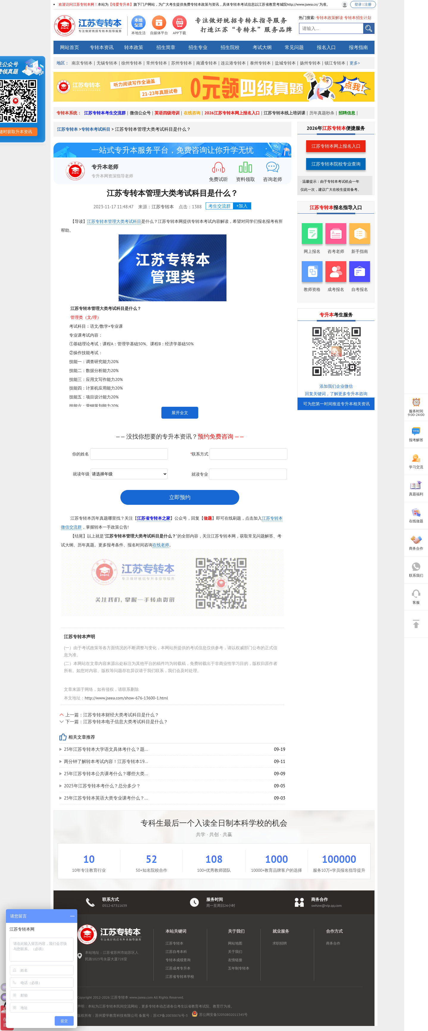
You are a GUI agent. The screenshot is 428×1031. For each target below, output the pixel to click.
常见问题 (294, 47)
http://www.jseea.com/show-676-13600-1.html (126, 698)
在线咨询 (192, 113)
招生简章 (165, 47)
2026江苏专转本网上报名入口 (232, 113)
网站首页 (69, 47)
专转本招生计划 (357, 17)
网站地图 (235, 943)
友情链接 (235, 960)
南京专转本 (82, 63)
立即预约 (180, 497)
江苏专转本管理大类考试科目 (114, 221)
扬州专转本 (310, 63)
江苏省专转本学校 (180, 976)
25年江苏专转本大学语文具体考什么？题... (106, 749)
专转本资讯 (102, 47)
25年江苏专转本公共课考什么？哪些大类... (106, 773)
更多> (355, 63)
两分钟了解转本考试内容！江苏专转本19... (106, 761)
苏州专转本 (181, 63)
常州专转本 (156, 63)
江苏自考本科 (176, 951)
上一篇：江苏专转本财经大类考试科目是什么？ (112, 715)
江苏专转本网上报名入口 (336, 146)
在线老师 (160, 545)
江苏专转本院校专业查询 (336, 164)
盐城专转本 (285, 63)
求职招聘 (280, 943)
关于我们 (235, 951)
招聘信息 (347, 113)
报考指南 (358, 47)
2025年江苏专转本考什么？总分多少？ (102, 786)
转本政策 (133, 47)
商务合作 (333, 943)
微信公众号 (140, 113)
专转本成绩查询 (178, 960)
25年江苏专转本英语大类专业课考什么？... (106, 798)
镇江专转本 (335, 63)
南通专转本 (206, 63)
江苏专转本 (68, 129)
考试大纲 (262, 47)
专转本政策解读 (329, 17)
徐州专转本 (131, 63)
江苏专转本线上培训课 (284, 113)
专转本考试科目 (95, 129)
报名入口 (326, 47)
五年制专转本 (238, 968)
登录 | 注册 (363, 4)
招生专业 (197, 47)
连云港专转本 (233, 63)
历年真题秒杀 (321, 113)
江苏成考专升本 (178, 968)
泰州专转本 (260, 63)
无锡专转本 (107, 63)
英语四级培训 (167, 113)
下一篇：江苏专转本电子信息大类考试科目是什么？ (116, 721)
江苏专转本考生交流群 (105, 113)
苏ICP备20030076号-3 (170, 1015)
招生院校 (230, 47)
